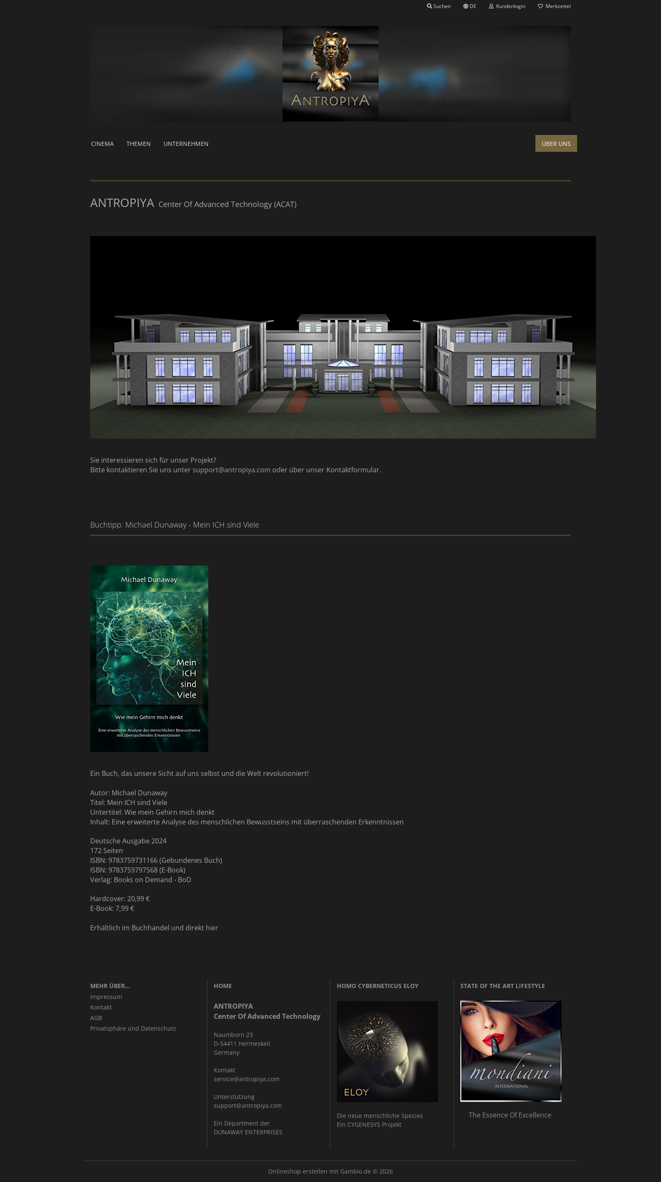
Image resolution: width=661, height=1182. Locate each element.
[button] (470, 6)
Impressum (106, 997)
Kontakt (101, 1007)
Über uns (556, 144)
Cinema (102, 144)
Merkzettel (554, 6)
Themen (138, 144)
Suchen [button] (439, 6)
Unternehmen (186, 144)
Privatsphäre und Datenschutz (133, 1028)
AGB (96, 1018)
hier (212, 927)
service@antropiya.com (246, 1079)
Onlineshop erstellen (298, 1171)
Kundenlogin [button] (507, 6)
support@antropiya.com (232, 469)
